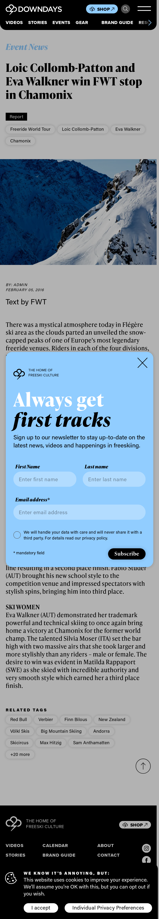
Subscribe (126, 553)
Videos (14, 22)
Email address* (32, 499)
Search (125, 8)
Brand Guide (117, 22)
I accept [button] (40, 907)
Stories (37, 22)
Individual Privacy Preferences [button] (108, 907)
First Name (27, 466)
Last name (96, 466)
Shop (105, 9)
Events (61, 22)
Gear (82, 22)
